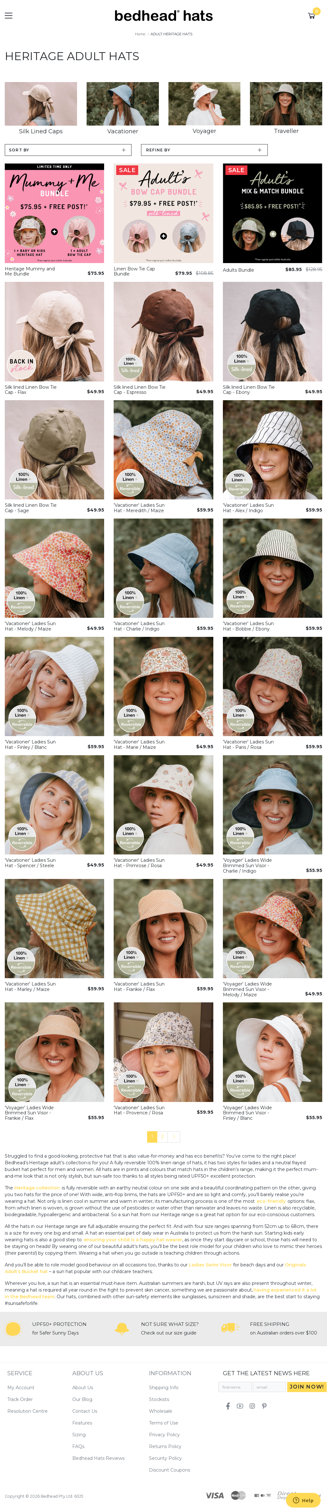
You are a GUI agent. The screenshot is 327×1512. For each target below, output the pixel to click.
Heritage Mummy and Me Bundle (30, 271)
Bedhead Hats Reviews (98, 1458)
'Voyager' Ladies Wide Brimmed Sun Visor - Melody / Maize (247, 989)
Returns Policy (165, 1446)
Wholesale (160, 1411)
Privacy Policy (164, 1435)
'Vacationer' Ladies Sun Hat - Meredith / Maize (139, 507)
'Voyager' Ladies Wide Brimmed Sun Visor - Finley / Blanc (247, 1113)
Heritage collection (37, 1188)
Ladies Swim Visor (210, 1265)
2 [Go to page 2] (162, 1136)
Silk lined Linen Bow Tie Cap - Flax (31, 389)
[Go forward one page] (173, 1137)
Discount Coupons (169, 1470)
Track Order (20, 1399)
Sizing (79, 1435)
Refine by (158, 150)
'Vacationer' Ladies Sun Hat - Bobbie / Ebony (248, 626)
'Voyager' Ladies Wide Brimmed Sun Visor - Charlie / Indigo (247, 865)
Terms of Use (163, 1423)
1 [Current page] (152, 1136)
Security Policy (165, 1458)
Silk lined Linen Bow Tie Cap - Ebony (249, 389)
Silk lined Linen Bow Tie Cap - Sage (31, 507)
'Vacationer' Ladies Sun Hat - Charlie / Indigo (139, 626)
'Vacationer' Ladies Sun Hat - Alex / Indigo (248, 507)
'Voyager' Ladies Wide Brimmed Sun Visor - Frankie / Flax (29, 1113)
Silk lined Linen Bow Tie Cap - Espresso (140, 389)
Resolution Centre (27, 1411)
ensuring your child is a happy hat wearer (133, 1240)
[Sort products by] (68, 150)
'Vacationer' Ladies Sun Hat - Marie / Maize (139, 744)
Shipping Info (164, 1387)
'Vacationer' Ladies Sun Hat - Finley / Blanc (30, 744)
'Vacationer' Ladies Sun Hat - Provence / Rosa (139, 1110)
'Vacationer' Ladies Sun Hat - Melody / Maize (30, 626)
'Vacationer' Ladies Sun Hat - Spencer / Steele (30, 862)
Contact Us (84, 1411)
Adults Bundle (238, 270)
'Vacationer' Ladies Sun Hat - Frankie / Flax (139, 986)
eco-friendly (271, 1201)
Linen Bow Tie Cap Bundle (134, 271)
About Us (82, 1387)
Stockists (159, 1399)
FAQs (78, 1446)
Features (82, 1423)
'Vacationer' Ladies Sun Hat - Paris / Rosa (248, 744)
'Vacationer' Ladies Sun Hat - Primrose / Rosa (139, 862)
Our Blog (82, 1399)
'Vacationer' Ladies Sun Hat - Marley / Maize (30, 986)
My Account (20, 1387)
